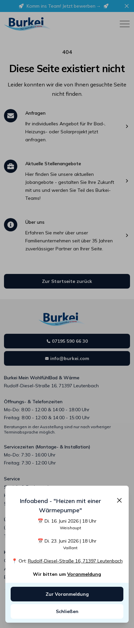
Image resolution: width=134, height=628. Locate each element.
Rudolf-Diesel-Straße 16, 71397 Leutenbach (75, 561)
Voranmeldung (84, 574)
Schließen (67, 611)
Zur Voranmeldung (67, 594)
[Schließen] (119, 500)
